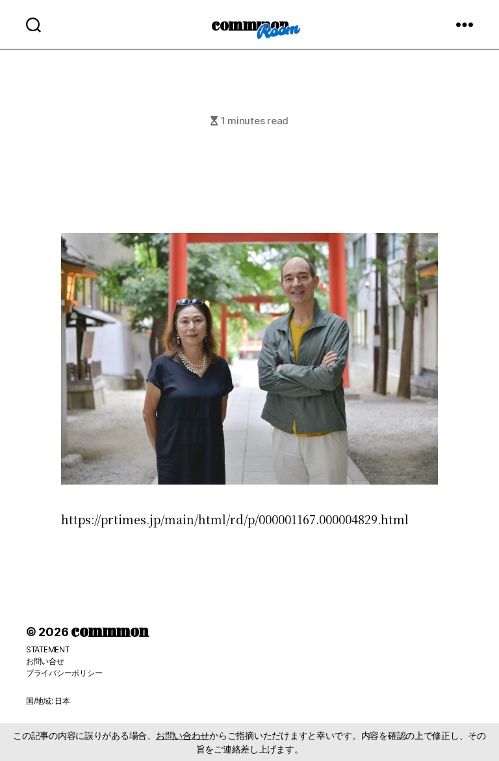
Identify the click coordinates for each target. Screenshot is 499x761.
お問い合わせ (182, 735)
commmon (249, 24)
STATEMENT (48, 649)
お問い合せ (45, 661)
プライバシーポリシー (64, 673)
